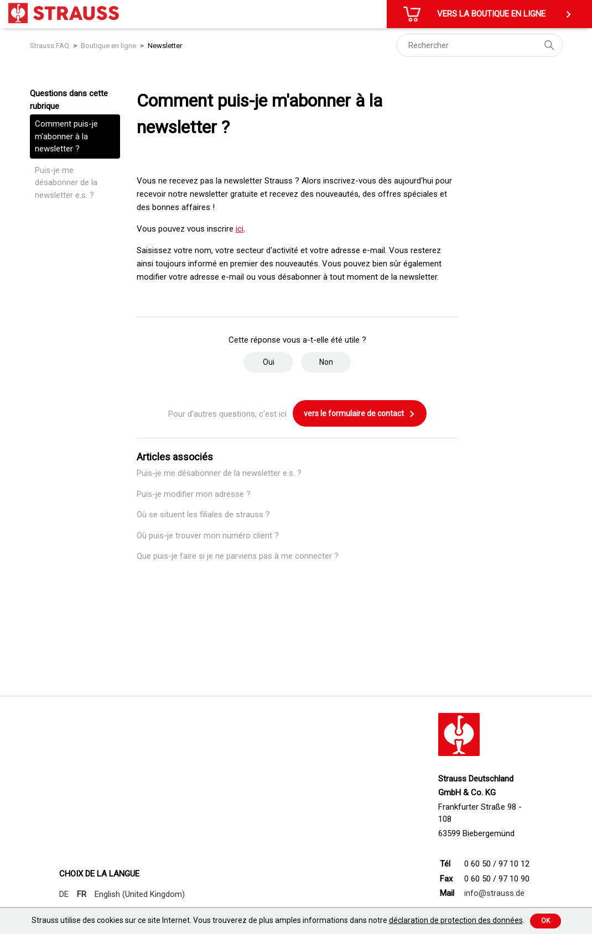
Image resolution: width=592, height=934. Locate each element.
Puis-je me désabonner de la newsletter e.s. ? (66, 182)
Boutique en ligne (108, 45)
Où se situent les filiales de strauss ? (203, 515)
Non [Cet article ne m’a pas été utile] (326, 362)
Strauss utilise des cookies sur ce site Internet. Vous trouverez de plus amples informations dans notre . (278, 920)
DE (64, 894)
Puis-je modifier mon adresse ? (194, 494)
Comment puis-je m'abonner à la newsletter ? (66, 136)
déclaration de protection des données (456, 920)
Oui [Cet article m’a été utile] (268, 362)
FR (81, 894)
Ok (545, 921)
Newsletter (165, 45)
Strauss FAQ (50, 45)
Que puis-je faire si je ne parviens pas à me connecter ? (238, 556)
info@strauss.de (494, 893)
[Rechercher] (479, 45)
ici (239, 229)
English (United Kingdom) (140, 894)
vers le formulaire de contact (360, 414)
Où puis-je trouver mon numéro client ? (208, 536)
